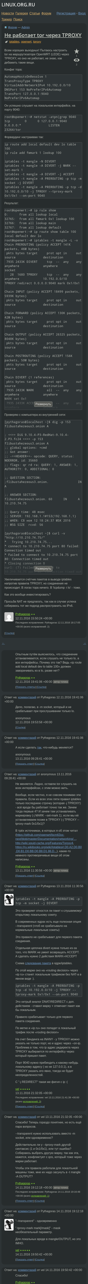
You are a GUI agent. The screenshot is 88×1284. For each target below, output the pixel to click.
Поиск (17, 19)
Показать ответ (24, 763)
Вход (82, 13)
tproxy (37, 41)
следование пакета (38, 963)
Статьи (34, 13)
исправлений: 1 (40, 1195)
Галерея (22, 13)
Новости (7, 13)
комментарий (27, 697)
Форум (46, 13)
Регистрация (66, 13)
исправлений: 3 (31, 1101)
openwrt (26, 41)
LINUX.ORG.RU (18, 4)
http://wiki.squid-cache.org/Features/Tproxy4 (44, 843)
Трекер (6, 19)
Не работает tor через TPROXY (43, 35)
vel (17, 1089)
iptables (14, 41)
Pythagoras (22, 614)
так (39, 747)
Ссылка (9, 633)
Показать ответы (25, 687)
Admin (25, 27)
